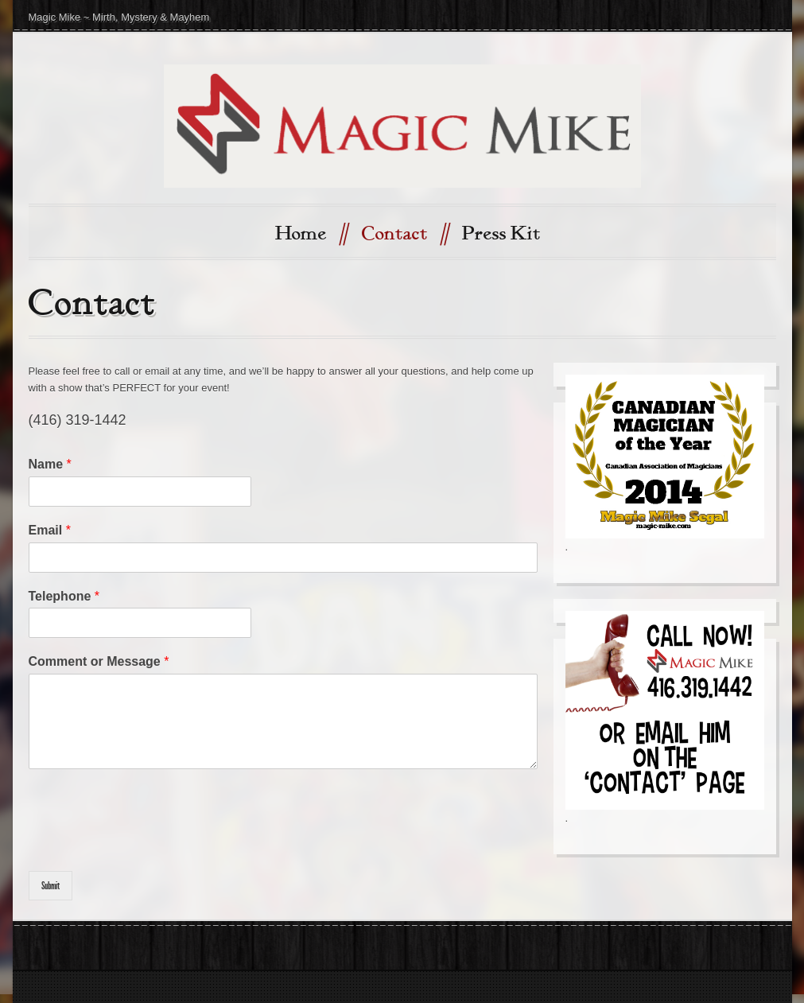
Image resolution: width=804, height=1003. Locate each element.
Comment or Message (99, 661)
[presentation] (149, 844)
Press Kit (501, 234)
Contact (405, 233)
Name (50, 464)
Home (311, 233)
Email (50, 530)
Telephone (64, 596)
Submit (50, 886)
